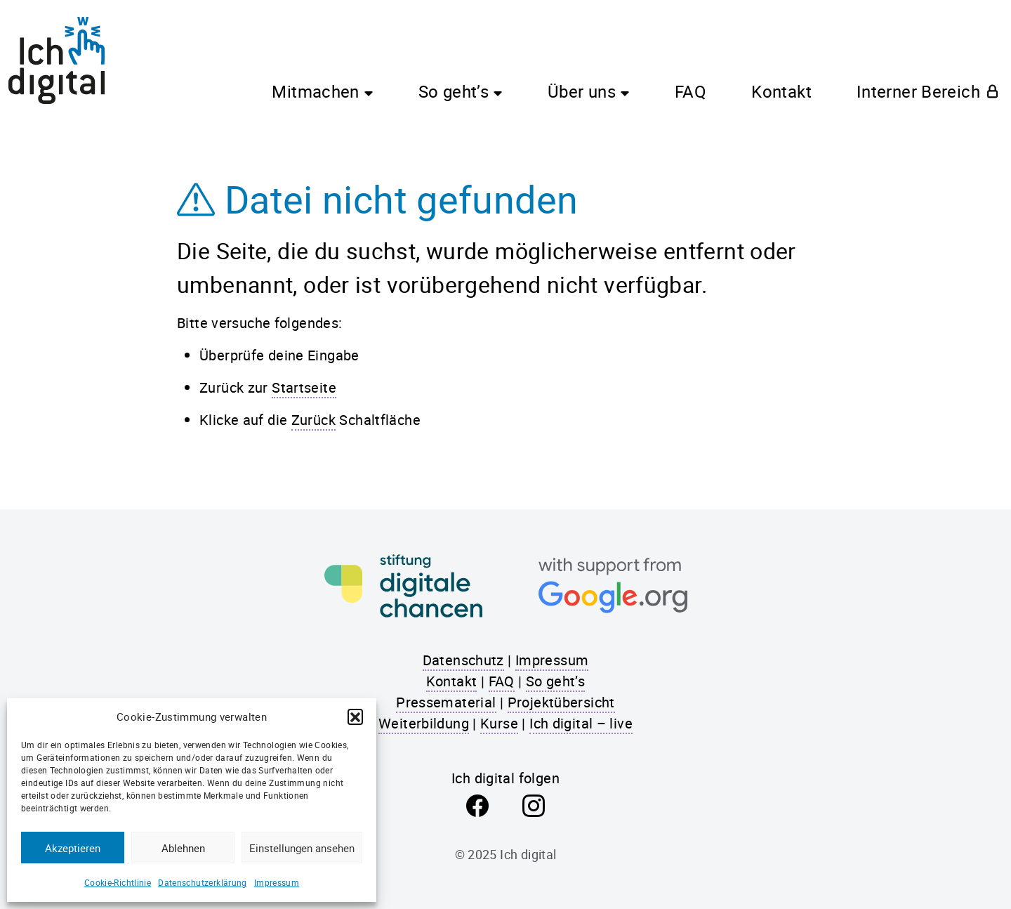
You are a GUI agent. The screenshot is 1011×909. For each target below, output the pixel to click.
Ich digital (528, 854)
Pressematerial (446, 702)
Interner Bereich (918, 91)
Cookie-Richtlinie (117, 882)
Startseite (304, 387)
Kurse (499, 723)
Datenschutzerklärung (202, 882)
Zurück (313, 419)
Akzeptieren (72, 848)
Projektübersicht (561, 702)
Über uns (582, 91)
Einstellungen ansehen (302, 848)
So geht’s (453, 91)
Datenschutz (463, 659)
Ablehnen (183, 848)
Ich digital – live (581, 723)
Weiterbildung (423, 723)
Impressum (276, 882)
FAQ (690, 91)
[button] (355, 716)
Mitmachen (315, 91)
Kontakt (781, 91)
